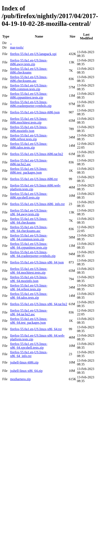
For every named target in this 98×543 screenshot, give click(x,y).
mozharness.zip (20, 379)
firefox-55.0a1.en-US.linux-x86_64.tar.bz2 (38, 304)
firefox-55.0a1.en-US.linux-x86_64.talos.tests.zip (28, 295)
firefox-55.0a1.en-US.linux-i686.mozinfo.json (28, 129)
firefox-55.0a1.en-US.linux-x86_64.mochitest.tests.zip (28, 270)
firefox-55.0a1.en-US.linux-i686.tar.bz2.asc (28, 162)
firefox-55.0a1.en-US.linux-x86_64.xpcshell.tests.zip (28, 345)
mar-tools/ (17, 47)
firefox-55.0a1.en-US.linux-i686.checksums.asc (28, 79)
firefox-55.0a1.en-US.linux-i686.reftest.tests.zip (28, 137)
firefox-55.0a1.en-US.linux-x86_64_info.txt (28, 354)
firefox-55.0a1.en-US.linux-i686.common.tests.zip (28, 87)
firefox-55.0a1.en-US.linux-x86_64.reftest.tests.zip (28, 287)
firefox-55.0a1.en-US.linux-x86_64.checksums (28, 220)
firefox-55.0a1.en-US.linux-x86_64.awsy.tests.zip (28, 212)
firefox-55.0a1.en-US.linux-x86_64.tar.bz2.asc (28, 312)
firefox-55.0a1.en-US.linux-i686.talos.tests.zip (28, 145)
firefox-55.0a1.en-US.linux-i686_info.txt (37, 204)
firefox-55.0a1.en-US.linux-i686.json (35, 112)
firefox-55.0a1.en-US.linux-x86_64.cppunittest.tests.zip (28, 245)
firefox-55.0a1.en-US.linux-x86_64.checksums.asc (28, 229)
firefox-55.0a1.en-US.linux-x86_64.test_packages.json (28, 320)
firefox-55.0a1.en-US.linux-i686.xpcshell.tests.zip (28, 195)
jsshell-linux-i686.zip (24, 362)
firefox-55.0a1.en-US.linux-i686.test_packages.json (28, 170)
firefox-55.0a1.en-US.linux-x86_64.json (37, 262)
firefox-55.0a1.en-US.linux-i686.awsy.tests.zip (28, 62)
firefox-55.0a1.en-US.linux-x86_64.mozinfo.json (28, 279)
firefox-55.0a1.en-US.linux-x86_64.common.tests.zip (28, 237)
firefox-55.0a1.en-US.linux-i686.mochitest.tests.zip (28, 120)
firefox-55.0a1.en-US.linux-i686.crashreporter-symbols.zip (30, 104)
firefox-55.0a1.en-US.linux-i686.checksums (28, 70)
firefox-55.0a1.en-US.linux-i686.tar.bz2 (36, 154)
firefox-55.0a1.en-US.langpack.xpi (33, 54)
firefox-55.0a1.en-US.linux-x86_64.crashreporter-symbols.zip (32, 254)
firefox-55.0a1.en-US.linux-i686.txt (33, 179)
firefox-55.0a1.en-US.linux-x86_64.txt (36, 329)
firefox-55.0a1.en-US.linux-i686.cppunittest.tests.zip (28, 95)
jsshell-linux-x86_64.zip (26, 370)
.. (11, 43)
